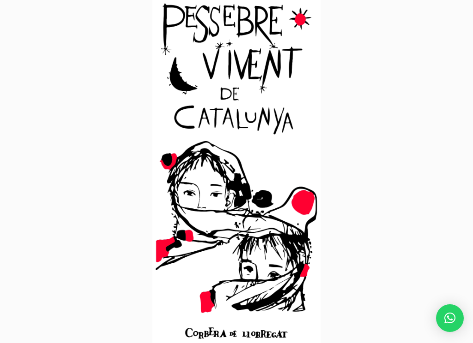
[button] (450, 318)
